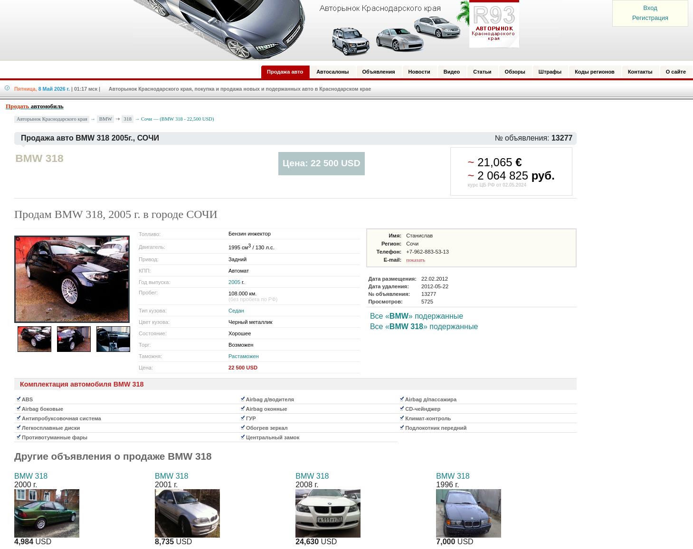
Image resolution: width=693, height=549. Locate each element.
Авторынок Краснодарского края (52, 119)
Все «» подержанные (416, 316)
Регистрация (650, 17)
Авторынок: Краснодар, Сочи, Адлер (323, 30)
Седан (236, 310)
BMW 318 (30, 476)
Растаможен (243, 356)
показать (415, 260)
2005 (234, 282)
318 (128, 119)
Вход (650, 7)
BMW (106, 119)
